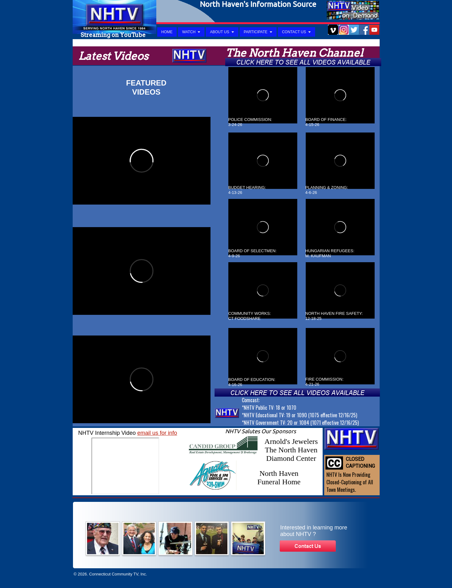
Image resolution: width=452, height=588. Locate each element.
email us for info (157, 433)
